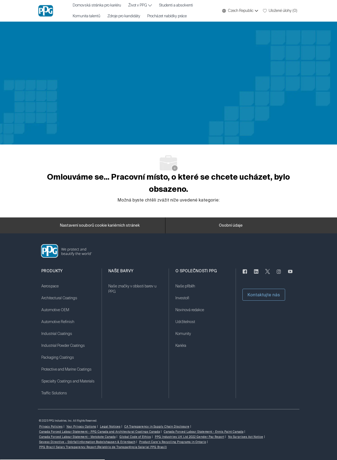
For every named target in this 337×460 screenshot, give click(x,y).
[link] (68, 290)
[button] (240, 11)
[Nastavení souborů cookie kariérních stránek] (100, 225)
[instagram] (278, 274)
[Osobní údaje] (230, 225)
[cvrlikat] (267, 274)
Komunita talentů (86, 16)
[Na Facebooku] (244, 274)
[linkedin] (256, 274)
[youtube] (290, 274)
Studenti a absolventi (176, 5)
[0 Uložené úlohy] (280, 11)
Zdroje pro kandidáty (123, 16)
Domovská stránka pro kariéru (97, 5)
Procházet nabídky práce (167, 16)
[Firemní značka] (46, 11)
